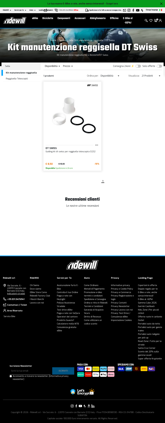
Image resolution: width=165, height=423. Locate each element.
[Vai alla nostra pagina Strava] (84, 406)
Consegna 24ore (122, 66)
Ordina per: (92, 75)
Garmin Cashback (146, 306)
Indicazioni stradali (16, 293)
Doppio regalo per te (148, 288)
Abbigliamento (98, 18)
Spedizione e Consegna (95, 299)
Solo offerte (148, 66)
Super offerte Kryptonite (150, 358)
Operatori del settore (67, 316)
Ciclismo (62, 40)
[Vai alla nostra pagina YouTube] (80, 406)
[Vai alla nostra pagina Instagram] (72, 406)
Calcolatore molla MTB (68, 323)
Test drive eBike (64, 309)
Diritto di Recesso (92, 316)
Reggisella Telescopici (17, 78)
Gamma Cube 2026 (147, 302)
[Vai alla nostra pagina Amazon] (88, 406)
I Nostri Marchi (37, 299)
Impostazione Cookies (121, 320)
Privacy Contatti (119, 302)
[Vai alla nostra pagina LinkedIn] (93, 406)
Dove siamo (35, 288)
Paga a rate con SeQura (68, 313)
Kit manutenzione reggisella (89, 40)
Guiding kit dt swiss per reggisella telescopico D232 (70, 151)
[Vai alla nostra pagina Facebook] (76, 406)
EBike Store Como (38, 292)
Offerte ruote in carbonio (150, 316)
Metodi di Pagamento (94, 288)
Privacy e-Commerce (121, 292)
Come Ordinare (91, 285)
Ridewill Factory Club (40, 295)
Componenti (63, 18)
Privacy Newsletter (120, 306)
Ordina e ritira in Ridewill (96, 302)
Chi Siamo (34, 285)
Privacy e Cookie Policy (122, 288)
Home (53, 40)
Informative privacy (120, 285)
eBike (35, 18)
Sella (70, 40)
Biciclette (47, 18)
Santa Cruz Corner (146, 348)
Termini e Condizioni (93, 306)
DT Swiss (110, 40)
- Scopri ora (111, 3)
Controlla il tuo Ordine (67, 292)
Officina (114, 18)
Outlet (141, 320)
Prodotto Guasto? (65, 320)
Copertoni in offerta (147, 285)
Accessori (80, 18)
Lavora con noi (37, 302)
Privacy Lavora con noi (122, 309)
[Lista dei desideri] (151, 20)
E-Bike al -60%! (128, 20)
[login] (160, 20)
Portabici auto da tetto (149, 323)
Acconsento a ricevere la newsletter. (40, 378)
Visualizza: (133, 75)
